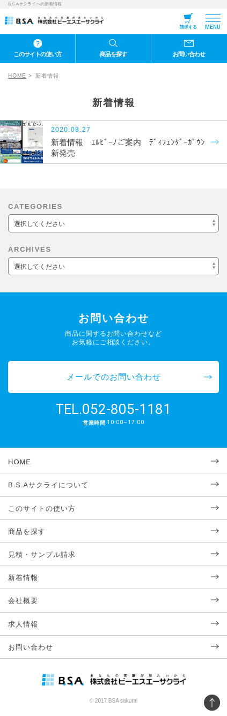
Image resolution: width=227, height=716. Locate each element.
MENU (213, 27)
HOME (17, 76)
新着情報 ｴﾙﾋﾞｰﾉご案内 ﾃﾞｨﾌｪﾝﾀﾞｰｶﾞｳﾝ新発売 (128, 147)
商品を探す (113, 54)
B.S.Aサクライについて (48, 485)
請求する (188, 27)
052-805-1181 (126, 409)
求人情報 (23, 624)
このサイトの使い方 (37, 54)
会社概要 (23, 601)
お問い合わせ (189, 54)
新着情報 (23, 578)
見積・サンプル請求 (42, 555)
